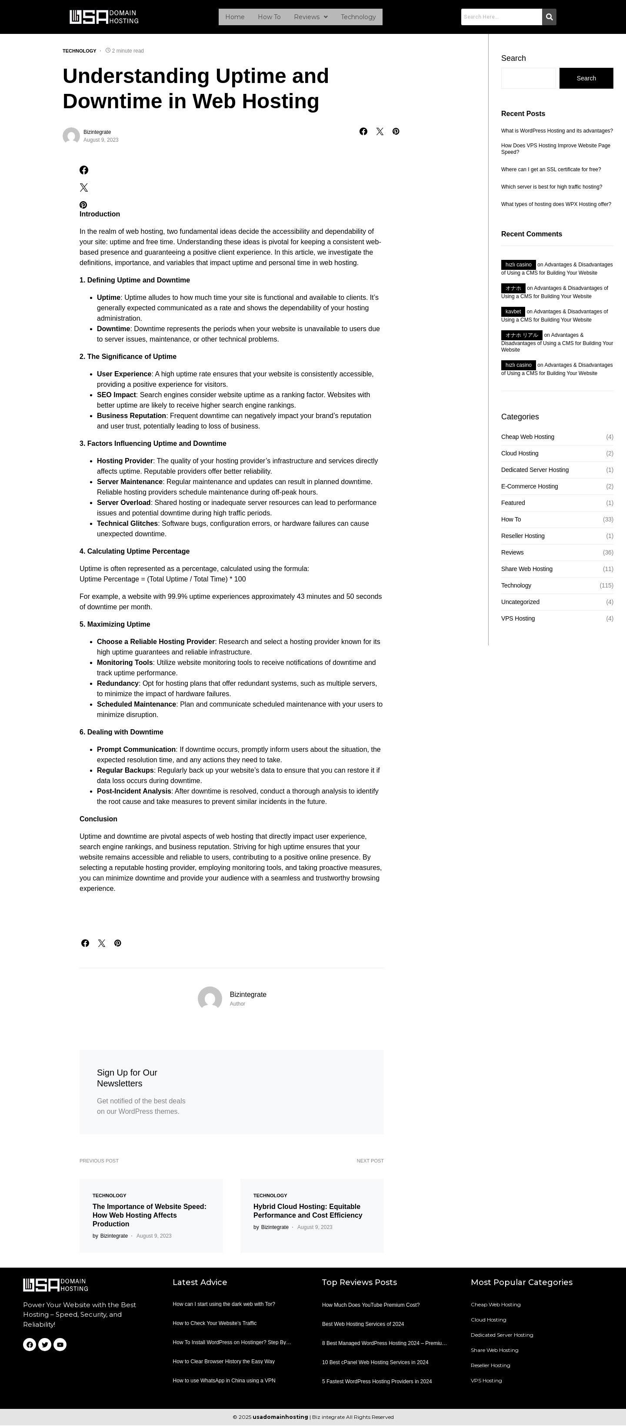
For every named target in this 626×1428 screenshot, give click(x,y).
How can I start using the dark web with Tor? (224, 1307)
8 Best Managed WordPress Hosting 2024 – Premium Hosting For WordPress (384, 1348)
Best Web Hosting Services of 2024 (363, 1327)
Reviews (311, 18)
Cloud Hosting (520, 455)
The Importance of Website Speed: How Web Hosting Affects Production (149, 1217)
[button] (310, 18)
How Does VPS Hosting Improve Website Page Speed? (555, 151)
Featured (513, 505)
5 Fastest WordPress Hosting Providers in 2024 (377, 1384)
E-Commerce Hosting (529, 488)
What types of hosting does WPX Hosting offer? (556, 207)
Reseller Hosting (523, 538)
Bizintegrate (97, 135)
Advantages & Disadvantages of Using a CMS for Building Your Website (557, 345)
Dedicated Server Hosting (535, 472)
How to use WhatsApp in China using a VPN (224, 1383)
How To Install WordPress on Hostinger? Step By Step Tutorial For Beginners (229, 1347)
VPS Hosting (518, 621)
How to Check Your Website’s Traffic (215, 1326)
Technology (358, 18)
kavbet (513, 314)
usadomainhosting (280, 1419)
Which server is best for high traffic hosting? (552, 189)
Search (513, 60)
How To (269, 18)
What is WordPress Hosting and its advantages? (557, 133)
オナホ (513, 291)
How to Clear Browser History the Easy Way (224, 1364)
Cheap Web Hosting (527, 439)
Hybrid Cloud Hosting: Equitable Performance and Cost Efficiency (308, 1213)
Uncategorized (520, 604)
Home (235, 18)
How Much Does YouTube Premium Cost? (371, 1308)
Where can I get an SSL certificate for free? (551, 172)
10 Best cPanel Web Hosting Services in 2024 (375, 1365)
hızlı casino (519, 267)
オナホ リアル (522, 338)
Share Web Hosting (527, 571)
